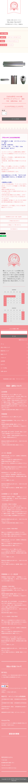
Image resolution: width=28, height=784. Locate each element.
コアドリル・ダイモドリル (13, 37)
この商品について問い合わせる (14, 225)
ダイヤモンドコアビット (12, 41)
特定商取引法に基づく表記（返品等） (14, 216)
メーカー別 (3, 45)
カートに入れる (14, 119)
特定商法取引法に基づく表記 (9, 379)
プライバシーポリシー (20, 379)
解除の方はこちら (23, 340)
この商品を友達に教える (14, 220)
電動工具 (3, 37)
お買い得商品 (4, 33)
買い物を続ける (14, 229)
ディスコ (10, 45)
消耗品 (2, 41)
